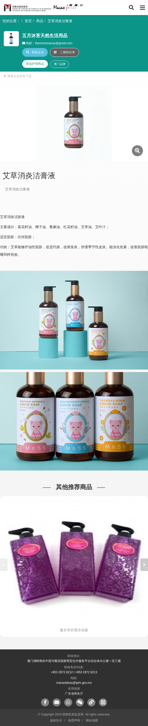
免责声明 (74, 720)
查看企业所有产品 (17, 76)
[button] (144, 564)
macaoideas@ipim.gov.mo (74, 683)
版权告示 (56, 720)
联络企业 (35, 52)
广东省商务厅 (74, 693)
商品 (39, 21)
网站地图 (92, 720)
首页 (28, 21)
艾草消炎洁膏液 (60, 21)
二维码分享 (64, 52)
